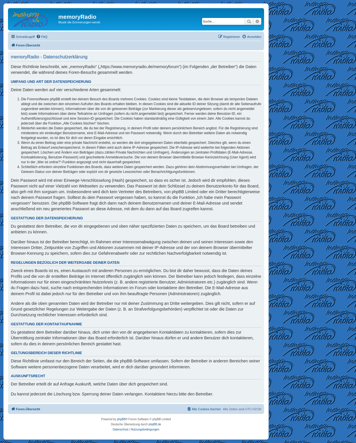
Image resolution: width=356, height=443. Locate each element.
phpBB (121, 419)
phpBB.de (155, 424)
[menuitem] (42, 36)
